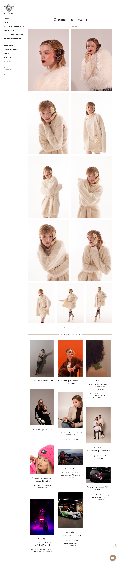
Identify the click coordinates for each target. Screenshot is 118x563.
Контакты (8, 57)
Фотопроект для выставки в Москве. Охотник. (70, 475)
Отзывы (7, 53)
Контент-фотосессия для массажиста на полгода (98, 386)
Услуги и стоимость (12, 50)
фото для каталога (42, 491)
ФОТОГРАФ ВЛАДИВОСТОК (98, 393)
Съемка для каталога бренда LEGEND (42, 479)
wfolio (10, 75)
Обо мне (7, 22)
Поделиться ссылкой (71, 328)
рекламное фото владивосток (98, 396)
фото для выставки (70, 484)
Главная (7, 18)
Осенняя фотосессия (42, 380)
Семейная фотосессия (12, 38)
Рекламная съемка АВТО (70, 535)
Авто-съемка (9, 42)
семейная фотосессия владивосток (98, 458)
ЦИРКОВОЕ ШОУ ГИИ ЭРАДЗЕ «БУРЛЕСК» (42, 543)
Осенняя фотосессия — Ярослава (70, 382)
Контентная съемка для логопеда (70, 433)
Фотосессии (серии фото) (14, 26)
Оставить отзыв (69, 26)
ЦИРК (98, 494)
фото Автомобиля (70, 542)
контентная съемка (98, 399)
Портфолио (8, 46)
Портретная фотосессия (13, 34)
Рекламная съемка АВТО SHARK (98, 488)
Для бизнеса (9, 30)
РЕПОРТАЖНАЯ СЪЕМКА (45, 549)
